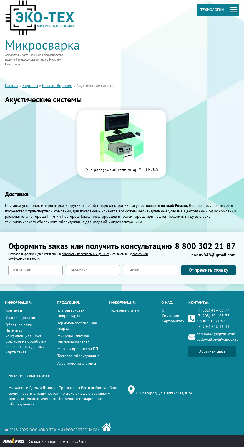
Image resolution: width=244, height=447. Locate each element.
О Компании (170, 313)
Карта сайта (16, 352)
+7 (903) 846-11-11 (213, 326)
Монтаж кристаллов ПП (77, 348)
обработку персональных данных (85, 254)
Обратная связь (19, 324)
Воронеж (30, 85)
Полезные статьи (124, 310)
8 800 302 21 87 (205, 245)
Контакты (14, 310)
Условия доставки (21, 317)
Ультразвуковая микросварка (70, 313)
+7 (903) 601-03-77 (213, 315)
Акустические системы (76, 363)
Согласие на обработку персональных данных (26, 344)
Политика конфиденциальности (25, 333)
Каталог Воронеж (57, 85)
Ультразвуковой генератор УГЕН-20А (122, 169)
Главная (11, 85)
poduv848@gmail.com (213, 255)
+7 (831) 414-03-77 (213, 310)
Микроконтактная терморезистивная (73, 338)
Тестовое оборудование (78, 355)
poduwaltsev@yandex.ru (217, 339)
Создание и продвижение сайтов (44, 441)
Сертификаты (173, 320)
